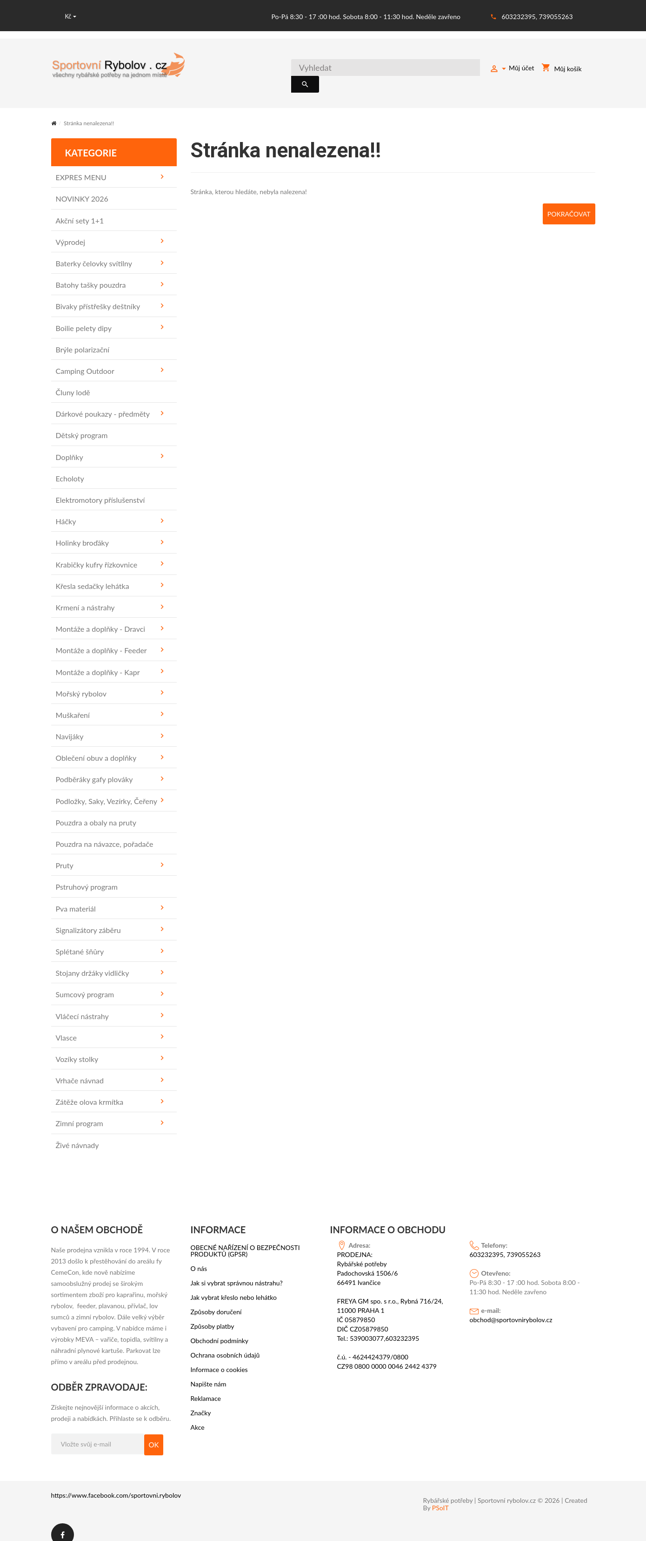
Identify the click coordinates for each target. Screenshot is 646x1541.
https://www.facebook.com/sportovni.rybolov (116, 1484)
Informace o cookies (219, 1359)
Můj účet (511, 69)
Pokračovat (567, 203)
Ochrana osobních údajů (225, 1344)
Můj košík (561, 69)
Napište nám (208, 1373)
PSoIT (440, 1497)
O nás (199, 1258)
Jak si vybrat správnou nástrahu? (237, 1272)
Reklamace (206, 1388)
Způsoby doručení (216, 1301)
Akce (198, 1416)
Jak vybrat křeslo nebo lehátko (234, 1287)
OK (154, 1434)
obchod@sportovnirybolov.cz (511, 1309)
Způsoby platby (212, 1315)
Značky (201, 1402)
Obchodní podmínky (220, 1330)
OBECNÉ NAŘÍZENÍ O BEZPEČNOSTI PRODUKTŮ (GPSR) (245, 1240)
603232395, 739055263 (537, 16)
